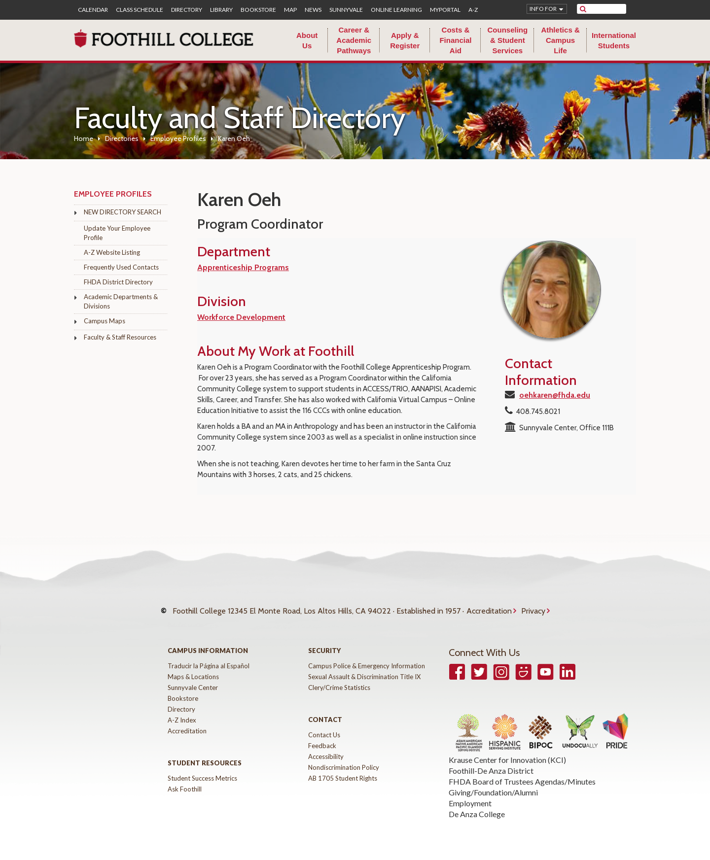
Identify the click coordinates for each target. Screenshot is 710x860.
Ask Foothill (185, 780)
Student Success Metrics (202, 769)
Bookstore (258, 9)
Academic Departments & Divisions (121, 301)
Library (221, 9)
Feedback (322, 736)
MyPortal (445, 9)
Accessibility (326, 747)
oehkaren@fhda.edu (554, 395)
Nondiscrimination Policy (343, 758)
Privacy (533, 606)
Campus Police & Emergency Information (366, 656)
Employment (470, 793)
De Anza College (477, 804)
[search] (607, 9)
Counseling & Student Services (507, 40)
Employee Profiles (178, 138)
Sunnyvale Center (193, 678)
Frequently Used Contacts (121, 267)
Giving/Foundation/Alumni (493, 783)
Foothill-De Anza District (491, 761)
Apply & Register (405, 40)
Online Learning (396, 9)
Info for (543, 8)
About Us (307, 40)
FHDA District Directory (118, 282)
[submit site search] (583, 9)
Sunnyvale (346, 9)
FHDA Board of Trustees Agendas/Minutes (522, 772)
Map (290, 9)
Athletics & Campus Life (560, 40)
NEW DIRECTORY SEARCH (122, 212)
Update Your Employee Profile (117, 232)
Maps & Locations (193, 667)
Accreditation (489, 606)
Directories (122, 138)
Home (83, 138)
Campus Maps (104, 321)
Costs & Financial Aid (455, 40)
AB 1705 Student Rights (342, 769)
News (313, 9)
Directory (186, 9)
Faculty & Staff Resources (120, 337)
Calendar (93, 9)
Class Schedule (139, 9)
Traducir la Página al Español (208, 656)
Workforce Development (241, 317)
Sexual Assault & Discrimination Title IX (364, 667)
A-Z (473, 9)
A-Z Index (182, 711)
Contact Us (324, 725)
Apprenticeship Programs (243, 267)
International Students (614, 40)
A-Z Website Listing (112, 252)
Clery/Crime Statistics (339, 678)
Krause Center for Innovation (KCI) (507, 750)
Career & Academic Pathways (353, 40)
